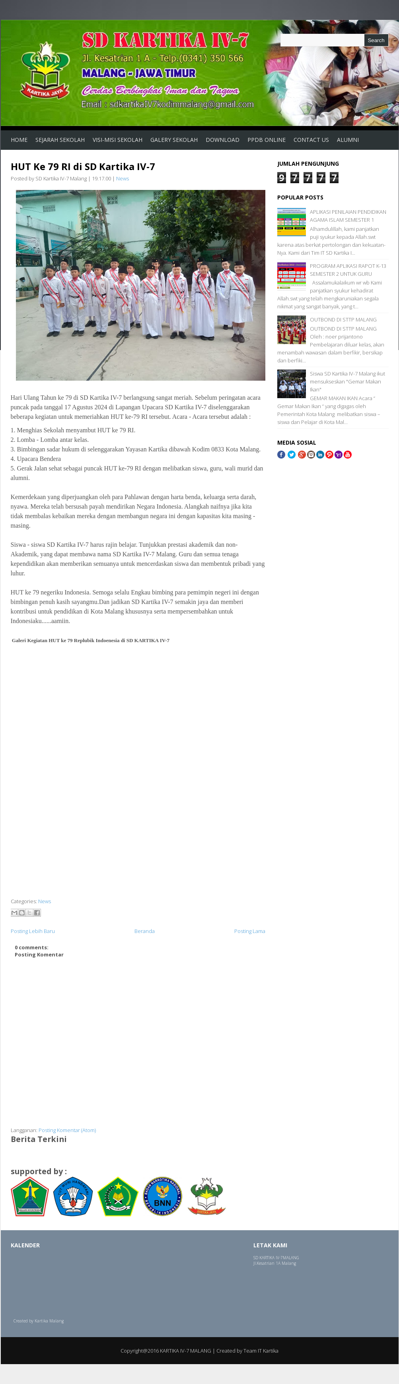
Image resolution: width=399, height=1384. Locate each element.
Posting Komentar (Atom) (67, 1130)
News (122, 178)
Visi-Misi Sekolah (117, 139)
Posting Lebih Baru (33, 931)
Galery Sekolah (174, 139)
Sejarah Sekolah (60, 139)
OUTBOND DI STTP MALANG (343, 319)
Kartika (41, 1321)
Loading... (44, 1285)
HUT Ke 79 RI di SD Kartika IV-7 (83, 166)
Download (222, 139)
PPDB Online (266, 139)
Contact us (311, 139)
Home (19, 139)
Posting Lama (249, 931)
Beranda (144, 931)
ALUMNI (348, 139)
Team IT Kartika (260, 1350)
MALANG (291, 1257)
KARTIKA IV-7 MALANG (185, 1350)
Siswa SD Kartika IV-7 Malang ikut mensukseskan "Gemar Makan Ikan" (347, 381)
